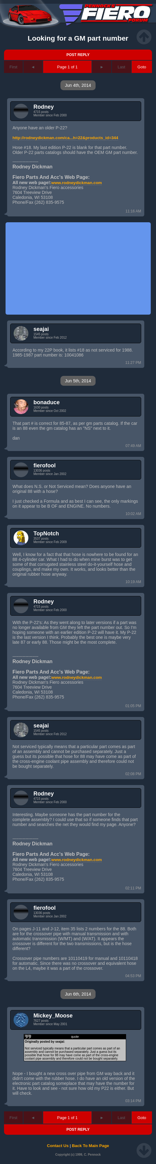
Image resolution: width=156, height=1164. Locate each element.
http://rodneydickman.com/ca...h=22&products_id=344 (65, 137)
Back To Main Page (90, 1145)
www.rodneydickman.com (76, 182)
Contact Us (57, 1145)
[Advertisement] (78, 268)
